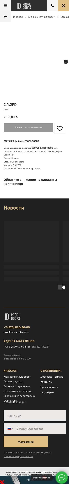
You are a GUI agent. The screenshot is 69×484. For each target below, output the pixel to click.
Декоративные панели (17, 391)
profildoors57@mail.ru (16, 331)
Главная (18, 16)
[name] (35, 415)
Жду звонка (26, 441)
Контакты (46, 381)
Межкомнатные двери (41, 16)
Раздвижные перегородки (20, 395)
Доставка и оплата (51, 376)
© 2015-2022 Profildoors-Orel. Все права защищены (27, 452)
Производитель (49, 386)
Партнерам (47, 392)
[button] (63, 5)
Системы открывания (17, 386)
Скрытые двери (13, 381)
